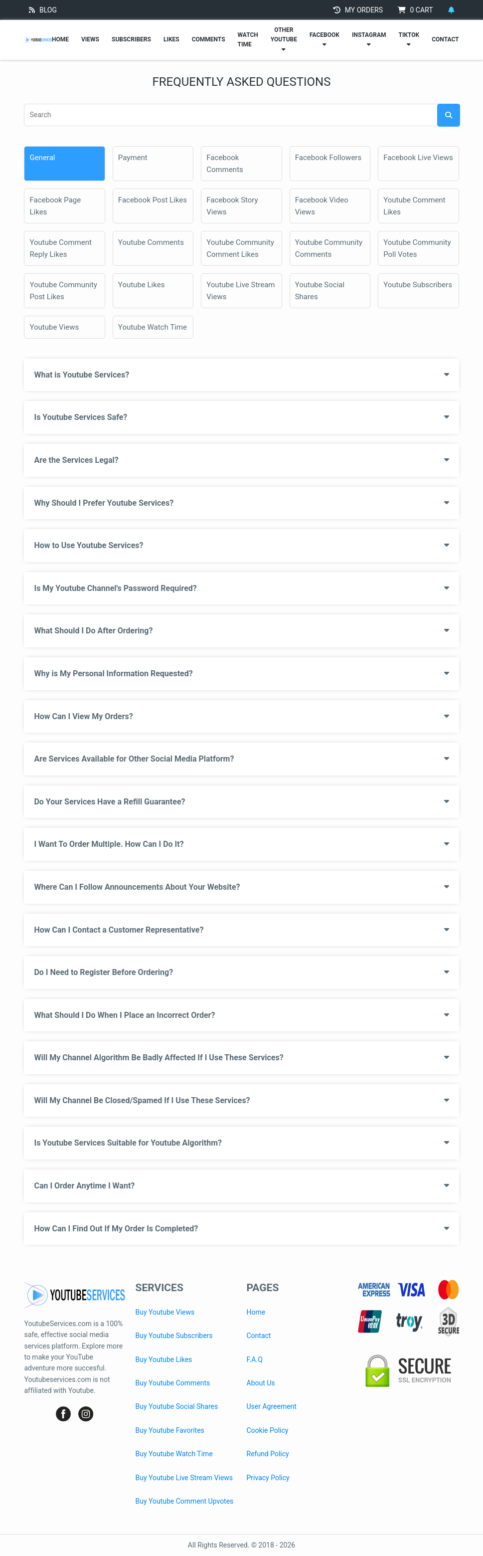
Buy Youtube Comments (172, 1383)
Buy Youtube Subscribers (173, 1336)
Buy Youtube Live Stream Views (184, 1478)
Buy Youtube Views (164, 1312)
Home (256, 1312)
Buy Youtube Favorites (169, 1430)
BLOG (42, 10)
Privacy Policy (268, 1478)
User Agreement (272, 1406)
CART (415, 10)
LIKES (171, 39)
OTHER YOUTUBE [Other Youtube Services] (284, 39)
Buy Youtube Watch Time (173, 1454)
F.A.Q (255, 1359)
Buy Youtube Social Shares (176, 1406)
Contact (259, 1336)
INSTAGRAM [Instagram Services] (369, 39)
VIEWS (90, 39)
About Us (261, 1383)
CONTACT (445, 39)
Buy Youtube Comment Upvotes (184, 1501)
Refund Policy (268, 1454)
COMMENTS (208, 39)
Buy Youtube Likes (163, 1359)
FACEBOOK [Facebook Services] (324, 39)
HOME (60, 39)
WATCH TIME (248, 39)
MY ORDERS (358, 10)
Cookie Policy (268, 1430)
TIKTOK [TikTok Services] (408, 39)
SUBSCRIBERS (131, 39)
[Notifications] (451, 9)
